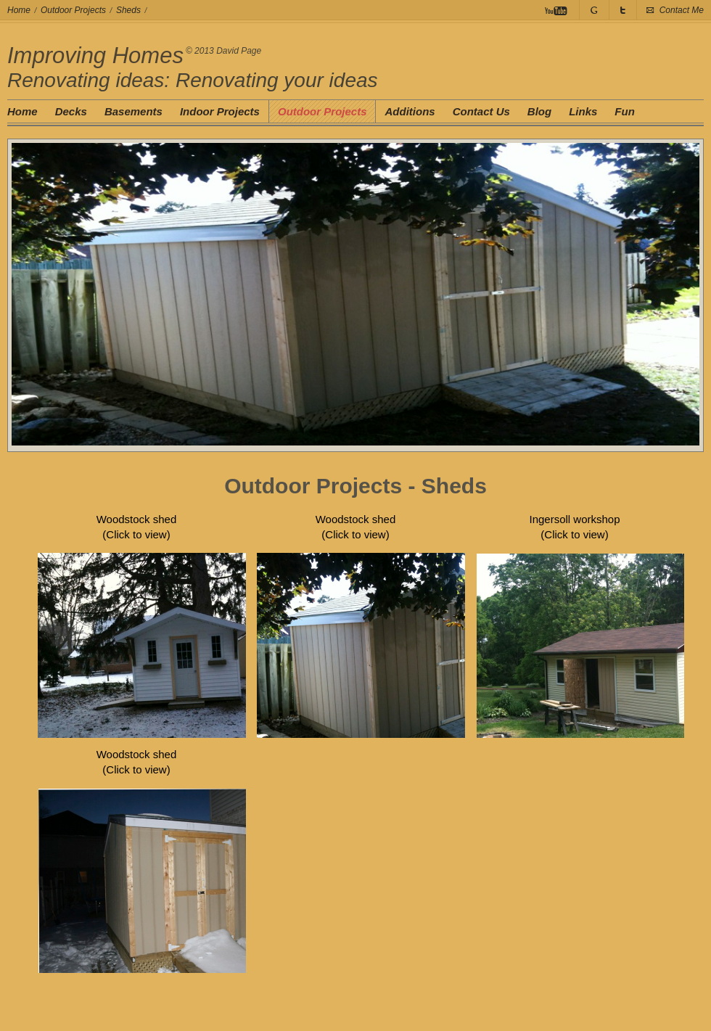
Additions (410, 111)
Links (583, 111)
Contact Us (481, 111)
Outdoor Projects (73, 10)
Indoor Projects (220, 111)
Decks (71, 111)
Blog (539, 111)
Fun (625, 111)
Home (18, 10)
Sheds (128, 10)
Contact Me (681, 10)
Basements (133, 111)
